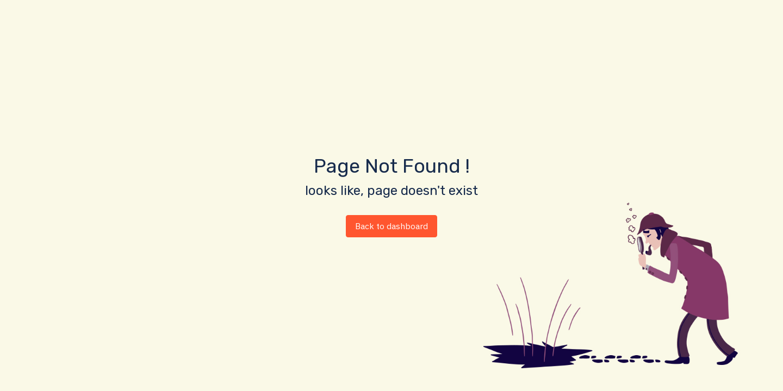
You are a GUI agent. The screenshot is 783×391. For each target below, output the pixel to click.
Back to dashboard (391, 225)
